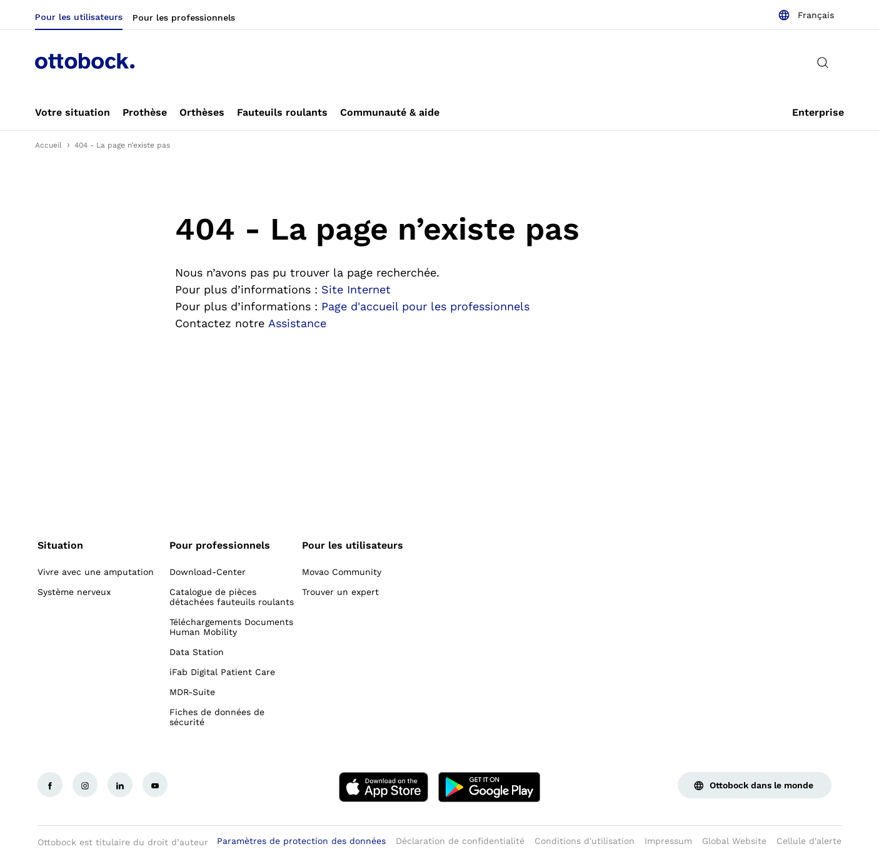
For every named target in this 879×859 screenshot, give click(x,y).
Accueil (48, 145)
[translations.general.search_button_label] (823, 62)
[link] (72, 113)
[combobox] (806, 15)
